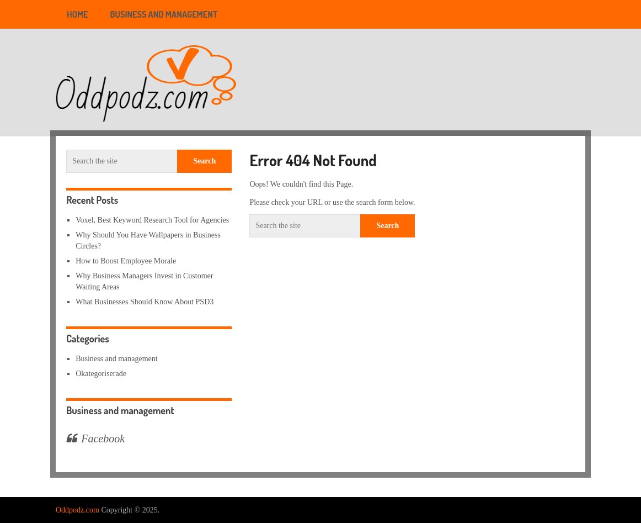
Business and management (164, 14)
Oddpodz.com (77, 510)
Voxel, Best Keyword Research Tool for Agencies (152, 220)
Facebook (103, 438)
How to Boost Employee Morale (126, 261)
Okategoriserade (101, 373)
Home (77, 14)
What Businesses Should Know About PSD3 (144, 302)
